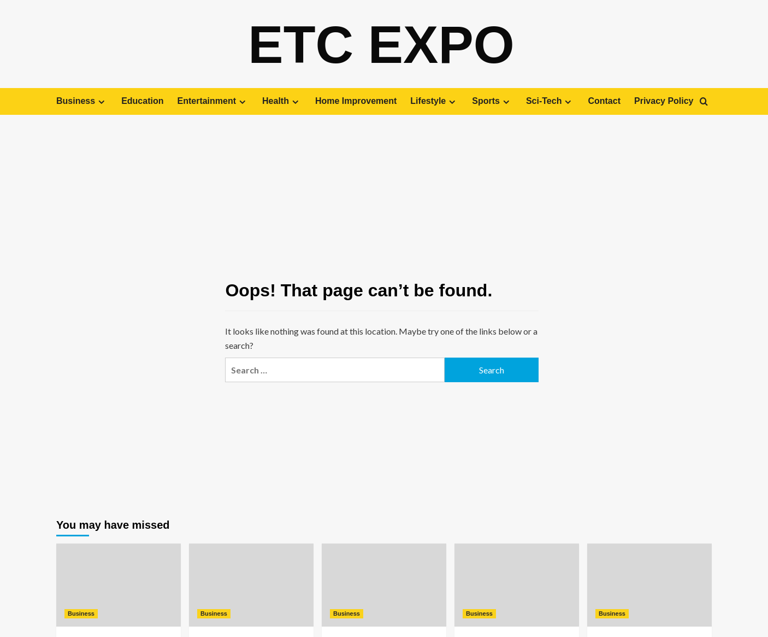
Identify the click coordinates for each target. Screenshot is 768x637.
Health (282, 101)
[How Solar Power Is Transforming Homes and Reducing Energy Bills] (384, 584)
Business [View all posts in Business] (81, 613)
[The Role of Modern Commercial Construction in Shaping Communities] (649, 584)
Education (142, 101)
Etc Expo (381, 43)
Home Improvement (356, 101)
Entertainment (213, 101)
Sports (492, 101)
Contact (604, 101)
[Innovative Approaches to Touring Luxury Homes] (118, 584)
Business (82, 101)
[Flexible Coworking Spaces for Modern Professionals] (516, 584)
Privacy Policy (664, 101)
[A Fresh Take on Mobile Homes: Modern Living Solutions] (251, 584)
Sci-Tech (550, 101)
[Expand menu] (101, 101)
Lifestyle (434, 101)
